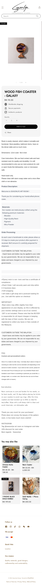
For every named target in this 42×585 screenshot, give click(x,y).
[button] (2, 7)
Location (8, 549)
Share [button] (8, 132)
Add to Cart (21, 126)
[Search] (37, 16)
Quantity (7, 117)
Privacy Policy (22, 582)
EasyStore (31, 578)
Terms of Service (11, 582)
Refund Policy (31, 582)
